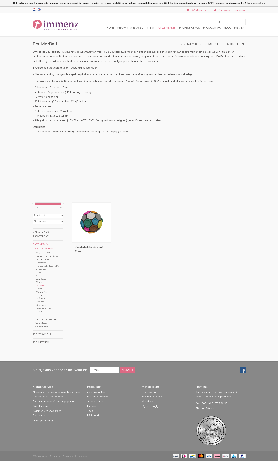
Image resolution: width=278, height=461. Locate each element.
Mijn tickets (148, 401)
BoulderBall (237, 44)
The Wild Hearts (43, 315)
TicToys (39, 288)
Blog (227, 28)
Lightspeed (81, 455)
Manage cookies (256, 3)
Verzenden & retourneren (48, 396)
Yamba (39, 276)
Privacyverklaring (43, 420)
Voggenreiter (41, 292)
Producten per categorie (46, 319)
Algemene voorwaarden (47, 411)
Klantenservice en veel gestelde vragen (56, 392)
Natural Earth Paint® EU (47, 256)
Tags (90, 411)
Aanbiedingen (95, 401)
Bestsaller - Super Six (45, 308)
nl (34, 9)
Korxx (38, 272)
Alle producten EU (43, 326)
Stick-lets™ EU (42, 263)
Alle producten (41, 322)
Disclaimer (39, 415)
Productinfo (212, 28)
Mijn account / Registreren (230, 9)
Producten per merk (215, 44)
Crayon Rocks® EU (44, 253)
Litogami (40, 295)
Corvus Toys (41, 269)
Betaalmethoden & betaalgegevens (54, 401)
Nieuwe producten (98, 396)
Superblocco (41, 305)
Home (110, 28)
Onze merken (167, 28)
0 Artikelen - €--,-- (198, 9)
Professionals (189, 28)
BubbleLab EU (42, 259)
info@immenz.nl (211, 408)
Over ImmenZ (40, 406)
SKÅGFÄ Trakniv (43, 298)
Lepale (39, 311)
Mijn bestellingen (152, 396)
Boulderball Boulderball (89, 247)
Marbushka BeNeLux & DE (47, 266)
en (39, 9)
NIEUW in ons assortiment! (136, 28)
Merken (239, 28)
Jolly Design (41, 279)
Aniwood (40, 302)
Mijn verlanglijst (151, 406)
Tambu (39, 282)
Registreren (149, 392)
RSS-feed (93, 415)
